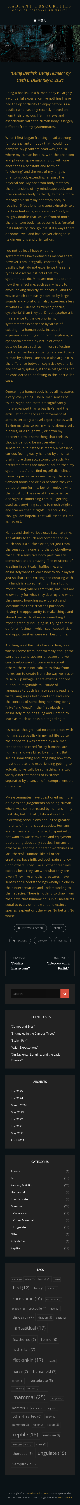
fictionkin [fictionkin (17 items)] (28, 1360)
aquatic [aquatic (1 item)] (17, 1279)
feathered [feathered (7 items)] (24, 1339)
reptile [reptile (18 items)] (25, 1434)
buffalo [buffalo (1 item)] (52, 1288)
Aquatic (16, 1171)
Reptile (58, 928)
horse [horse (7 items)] (20, 1371)
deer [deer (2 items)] (54, 1308)
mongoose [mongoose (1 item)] (57, 1398)
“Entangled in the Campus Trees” (33, 1034)
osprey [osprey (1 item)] (52, 1408)
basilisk (22, 940)
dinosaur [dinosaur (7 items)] (23, 1317)
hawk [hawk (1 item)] (51, 1361)
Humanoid (18, 1192)
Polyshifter (18, 1241)
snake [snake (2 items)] (41, 1444)
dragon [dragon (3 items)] (45, 1317)
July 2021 (17, 1126)
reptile (62, 940)
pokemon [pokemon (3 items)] (20, 1425)
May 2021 (17, 1133)
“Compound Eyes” (23, 1027)
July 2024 (17, 1098)
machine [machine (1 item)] (32, 1388)
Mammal (16, 1206)
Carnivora (20, 1213)
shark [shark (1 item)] (28, 1444)
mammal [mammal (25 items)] (29, 1397)
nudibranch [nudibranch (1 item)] (38, 1408)
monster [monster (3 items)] (20, 1408)
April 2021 (17, 1140)
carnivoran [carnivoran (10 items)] (27, 1299)
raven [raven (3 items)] (53, 1425)
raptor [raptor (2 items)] (38, 1424)
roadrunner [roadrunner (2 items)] (51, 1435)
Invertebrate (19, 1199)
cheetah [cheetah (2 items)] (18, 1308)
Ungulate (19, 1227)
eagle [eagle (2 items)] (61, 1317)
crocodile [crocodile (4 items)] (37, 1308)
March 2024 (19, 1105)
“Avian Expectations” (24, 1047)
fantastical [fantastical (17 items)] (29, 1328)
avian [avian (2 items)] (30, 1279)
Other (15, 1234)
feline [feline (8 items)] (49, 1339)
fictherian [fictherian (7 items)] (24, 1349)
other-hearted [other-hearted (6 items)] (27, 1416)
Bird (13, 1178)
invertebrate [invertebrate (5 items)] (40, 1380)
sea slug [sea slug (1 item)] (17, 1444)
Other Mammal (23, 1220)
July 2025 (17, 1091)
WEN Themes (65, 1497)
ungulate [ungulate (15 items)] (52, 1453)
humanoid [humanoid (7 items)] (45, 1371)
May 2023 (17, 1112)
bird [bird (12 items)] (21, 1288)
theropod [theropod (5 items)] (22, 1453)
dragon (43, 940)
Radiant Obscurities (40, 5)
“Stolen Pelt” (19, 1041)
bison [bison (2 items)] (39, 1288)
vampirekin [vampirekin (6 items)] (24, 1464)
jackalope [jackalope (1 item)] (18, 1388)
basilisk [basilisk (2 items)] (44, 1279)
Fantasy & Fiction (32, 928)
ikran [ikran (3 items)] (17, 1381)
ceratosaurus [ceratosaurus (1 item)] (53, 1299)
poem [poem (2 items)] (51, 1416)
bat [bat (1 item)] (57, 1279)
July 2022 (17, 1119)
